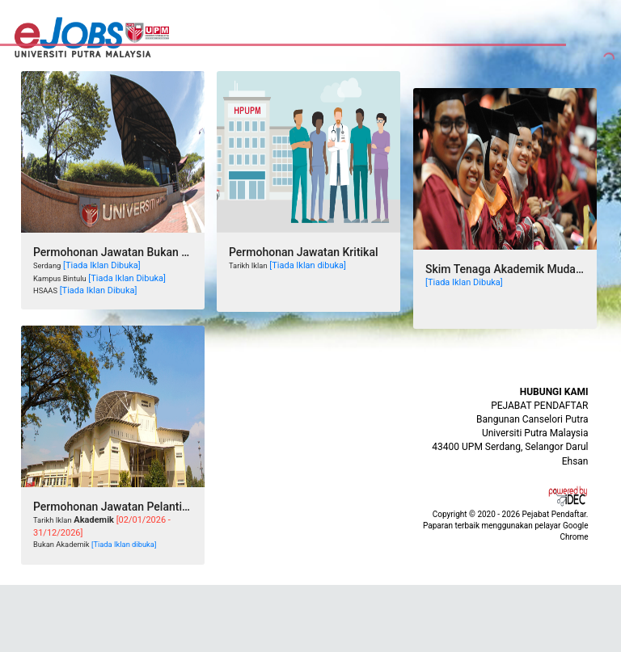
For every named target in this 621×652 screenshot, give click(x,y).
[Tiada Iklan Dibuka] (102, 265)
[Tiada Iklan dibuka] (307, 265)
